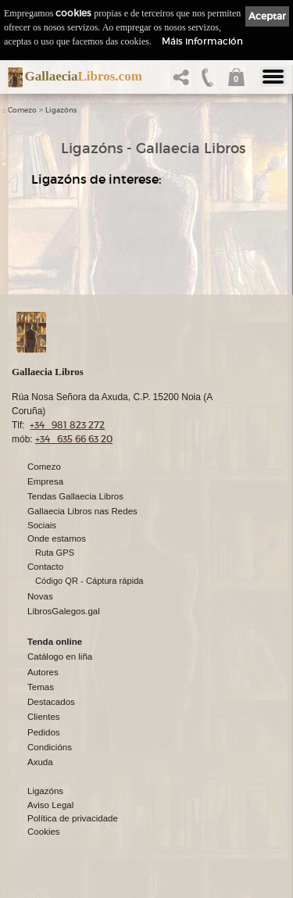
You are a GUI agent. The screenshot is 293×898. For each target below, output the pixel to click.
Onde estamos (56, 539)
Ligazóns (61, 110)
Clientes (43, 717)
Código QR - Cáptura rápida (89, 581)
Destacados (51, 702)
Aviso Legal (50, 805)
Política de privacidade (72, 819)
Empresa (45, 482)
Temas (40, 687)
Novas (40, 597)
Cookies (43, 832)
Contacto (45, 567)
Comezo (22, 110)
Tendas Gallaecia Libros (75, 497)
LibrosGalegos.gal (63, 612)
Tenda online (54, 642)
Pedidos (43, 733)
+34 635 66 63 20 (74, 439)
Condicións (49, 748)
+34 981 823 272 (67, 425)
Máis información (202, 41)
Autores (43, 673)
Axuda (40, 762)
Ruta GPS (54, 553)
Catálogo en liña (59, 657)
